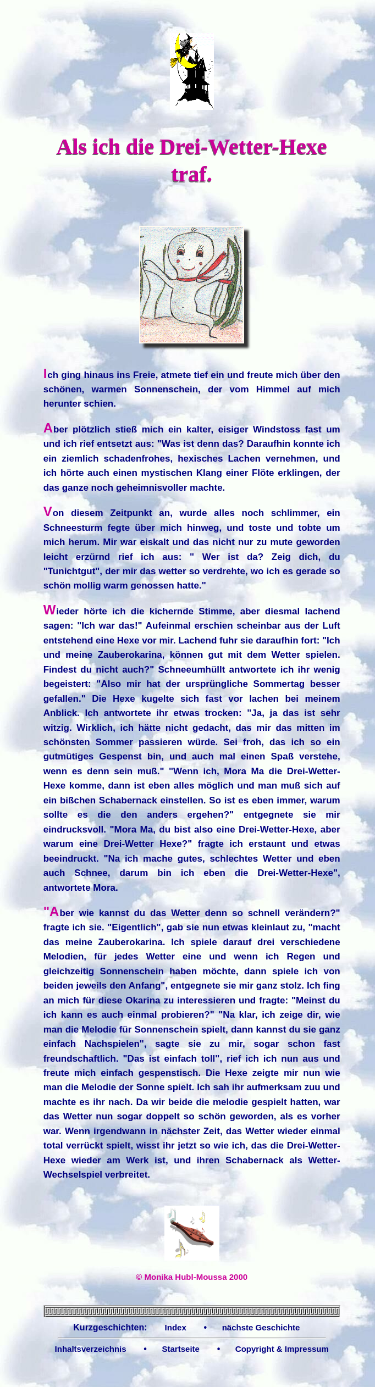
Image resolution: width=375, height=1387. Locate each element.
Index (175, 1327)
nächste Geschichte (261, 1327)
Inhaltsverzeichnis (90, 1348)
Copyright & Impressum (282, 1348)
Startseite (181, 1348)
